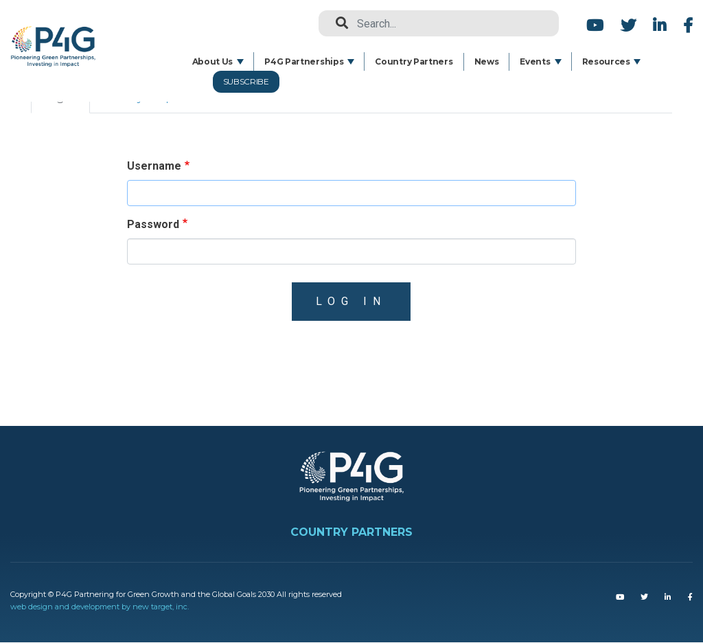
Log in (351, 301)
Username (154, 165)
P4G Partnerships (303, 61)
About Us (212, 61)
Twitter (628, 25)
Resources (606, 61)
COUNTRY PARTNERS (351, 532)
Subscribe (246, 81)
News (486, 61)
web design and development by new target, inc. (99, 606)
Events (535, 61)
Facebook (686, 25)
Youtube (595, 25)
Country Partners (413, 61)
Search (336, 23)
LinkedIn (659, 25)
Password (153, 224)
